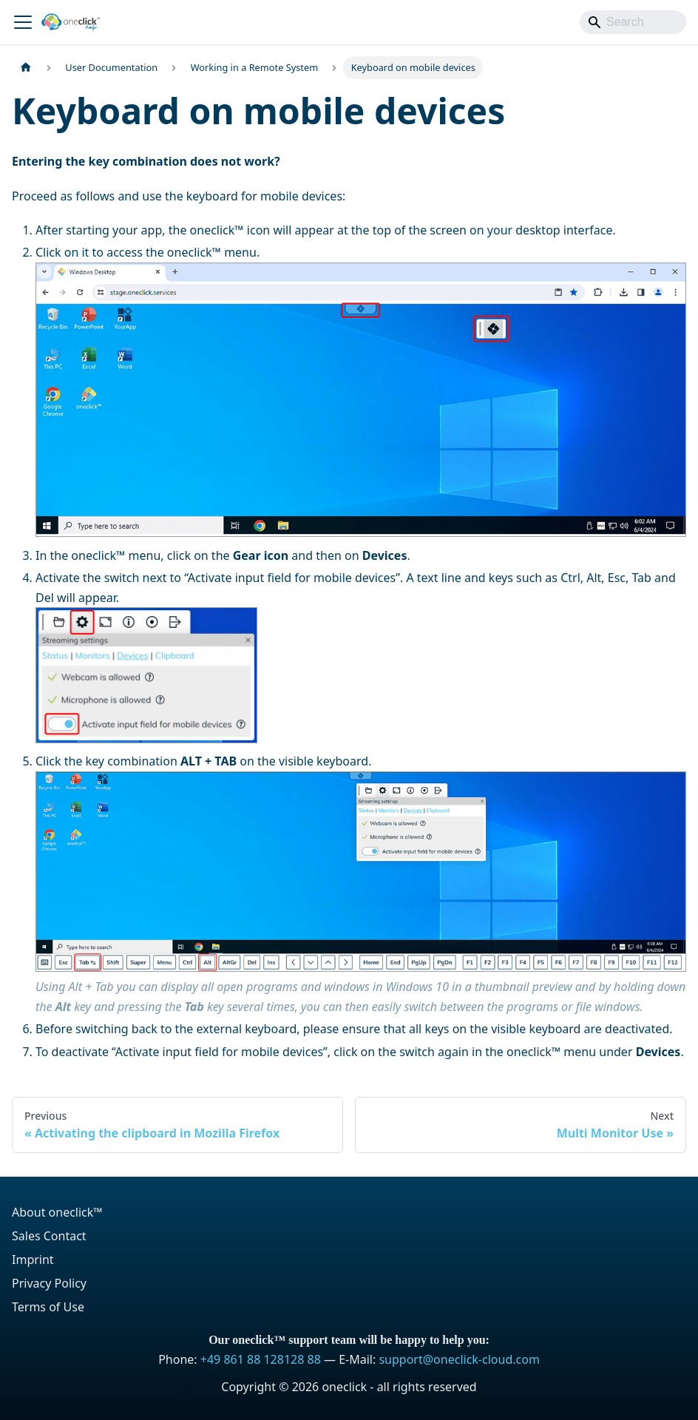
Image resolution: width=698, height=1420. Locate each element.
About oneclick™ (57, 1212)
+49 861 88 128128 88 (260, 1359)
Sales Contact (49, 1236)
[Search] (633, 22)
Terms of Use (48, 1307)
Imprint (33, 1259)
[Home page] (26, 67)
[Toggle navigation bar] (23, 22)
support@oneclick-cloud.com (459, 1359)
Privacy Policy (49, 1283)
